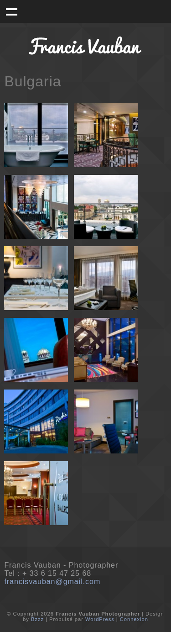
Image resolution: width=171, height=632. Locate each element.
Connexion (134, 619)
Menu (11, 11)
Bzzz (37, 619)
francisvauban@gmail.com (52, 581)
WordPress (99, 619)
